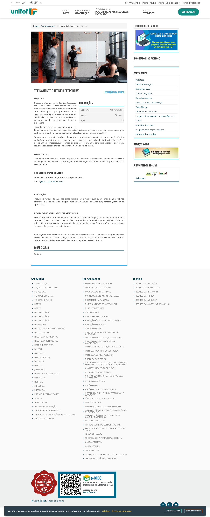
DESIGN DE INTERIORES (94, 308)
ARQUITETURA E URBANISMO (46, 288)
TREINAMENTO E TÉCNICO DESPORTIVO (101, 458)
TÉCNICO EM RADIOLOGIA (146, 300)
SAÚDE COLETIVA (92, 450)
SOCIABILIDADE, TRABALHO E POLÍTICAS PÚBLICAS (106, 454)
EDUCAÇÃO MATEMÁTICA (95, 325)
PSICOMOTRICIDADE (93, 434)
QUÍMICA (38, 398)
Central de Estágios (144, 84)
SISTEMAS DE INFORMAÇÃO (45, 406)
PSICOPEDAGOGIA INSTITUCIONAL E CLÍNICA (103, 438)
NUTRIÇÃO (38, 382)
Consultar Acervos (143, 98)
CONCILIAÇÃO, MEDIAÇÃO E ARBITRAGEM (102, 296)
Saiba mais (140, 178)
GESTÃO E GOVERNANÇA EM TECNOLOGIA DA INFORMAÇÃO (104, 377)
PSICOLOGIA (39, 390)
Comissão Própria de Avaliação (149, 102)
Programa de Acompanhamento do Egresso (154, 116)
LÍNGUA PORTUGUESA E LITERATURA (100, 398)
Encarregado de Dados (145, 134)
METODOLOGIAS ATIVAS (95, 421)
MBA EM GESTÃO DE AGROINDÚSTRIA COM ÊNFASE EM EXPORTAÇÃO (106, 411)
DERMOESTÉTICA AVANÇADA (97, 300)
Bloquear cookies (193, 511)
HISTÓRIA (38, 365)
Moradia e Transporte (145, 125)
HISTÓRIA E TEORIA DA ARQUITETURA (100, 389)
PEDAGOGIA (39, 386)
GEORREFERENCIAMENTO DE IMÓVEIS (100, 368)
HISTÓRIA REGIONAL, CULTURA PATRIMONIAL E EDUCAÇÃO (104, 394)
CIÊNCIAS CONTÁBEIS (43, 300)
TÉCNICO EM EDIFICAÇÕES (146, 284)
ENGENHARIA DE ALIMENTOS (46, 337)
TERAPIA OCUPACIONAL (44, 419)
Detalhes (105, 511)
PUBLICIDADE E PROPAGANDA (46, 394)
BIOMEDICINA (40, 292)
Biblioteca (139, 79)
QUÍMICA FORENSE (92, 446)
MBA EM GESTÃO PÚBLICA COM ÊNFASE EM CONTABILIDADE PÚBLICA (102, 416)
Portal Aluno (149, 2)
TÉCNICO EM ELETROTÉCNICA (148, 288)
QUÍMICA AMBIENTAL (94, 442)
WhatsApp (132, 2)
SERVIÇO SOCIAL (41, 402)
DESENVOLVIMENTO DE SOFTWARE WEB (101, 304)
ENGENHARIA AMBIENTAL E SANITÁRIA (49, 329)
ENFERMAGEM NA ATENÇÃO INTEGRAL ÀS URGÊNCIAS (102, 333)
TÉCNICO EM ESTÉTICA (145, 296)
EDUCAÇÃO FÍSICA (41, 312)
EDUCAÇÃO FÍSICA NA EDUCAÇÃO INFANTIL (103, 320)
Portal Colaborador (169, 2)
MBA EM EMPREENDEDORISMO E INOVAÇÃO (103, 407)
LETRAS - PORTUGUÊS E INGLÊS (46, 374)
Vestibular (188, 11)
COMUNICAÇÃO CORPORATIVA (98, 288)
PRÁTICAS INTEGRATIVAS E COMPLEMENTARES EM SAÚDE (105, 429)
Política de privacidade (121, 511)
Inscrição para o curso (113, 92)
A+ (23, 3)
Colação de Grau (142, 89)
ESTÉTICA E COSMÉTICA (43, 345)
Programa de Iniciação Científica (149, 129)
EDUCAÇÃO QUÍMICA (94, 329)
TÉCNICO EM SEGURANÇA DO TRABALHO (153, 304)
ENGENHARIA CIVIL (42, 333)
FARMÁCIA (38, 349)
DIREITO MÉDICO (92, 312)
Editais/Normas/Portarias (146, 111)
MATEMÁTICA (39, 378)
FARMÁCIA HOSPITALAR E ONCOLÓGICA (101, 351)
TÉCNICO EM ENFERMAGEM (147, 292)
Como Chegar (141, 107)
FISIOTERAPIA (39, 353)
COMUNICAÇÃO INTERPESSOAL (98, 292)
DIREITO (37, 304)
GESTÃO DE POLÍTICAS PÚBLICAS (98, 372)
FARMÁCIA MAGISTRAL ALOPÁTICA (99, 355)
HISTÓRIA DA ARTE (92, 385)
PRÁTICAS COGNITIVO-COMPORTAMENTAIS (103, 425)
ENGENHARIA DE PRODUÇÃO (46, 341)
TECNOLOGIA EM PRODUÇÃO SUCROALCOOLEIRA (54, 415)
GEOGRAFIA (39, 361)
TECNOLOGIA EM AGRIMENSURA (47, 410)
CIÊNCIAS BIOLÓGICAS (43, 296)
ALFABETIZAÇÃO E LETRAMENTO (98, 284)
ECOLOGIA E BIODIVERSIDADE (97, 316)
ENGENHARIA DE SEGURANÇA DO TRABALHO (103, 338)
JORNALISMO (39, 370)
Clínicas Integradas (143, 93)
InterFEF (138, 120)
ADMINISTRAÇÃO (41, 284)
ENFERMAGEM (40, 325)
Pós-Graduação (48, 26)
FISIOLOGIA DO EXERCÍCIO (96, 359)
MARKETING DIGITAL (93, 403)
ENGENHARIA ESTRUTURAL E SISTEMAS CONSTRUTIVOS (100, 342)
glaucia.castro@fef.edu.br (51, 181)
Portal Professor (191, 2)
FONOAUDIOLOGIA (42, 357)
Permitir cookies (173, 511)
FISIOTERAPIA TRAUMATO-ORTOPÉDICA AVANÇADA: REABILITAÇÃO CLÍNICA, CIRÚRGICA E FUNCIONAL (106, 363)
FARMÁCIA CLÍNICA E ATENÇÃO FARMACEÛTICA (104, 347)
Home (35, 26)
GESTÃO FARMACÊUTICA (95, 381)
